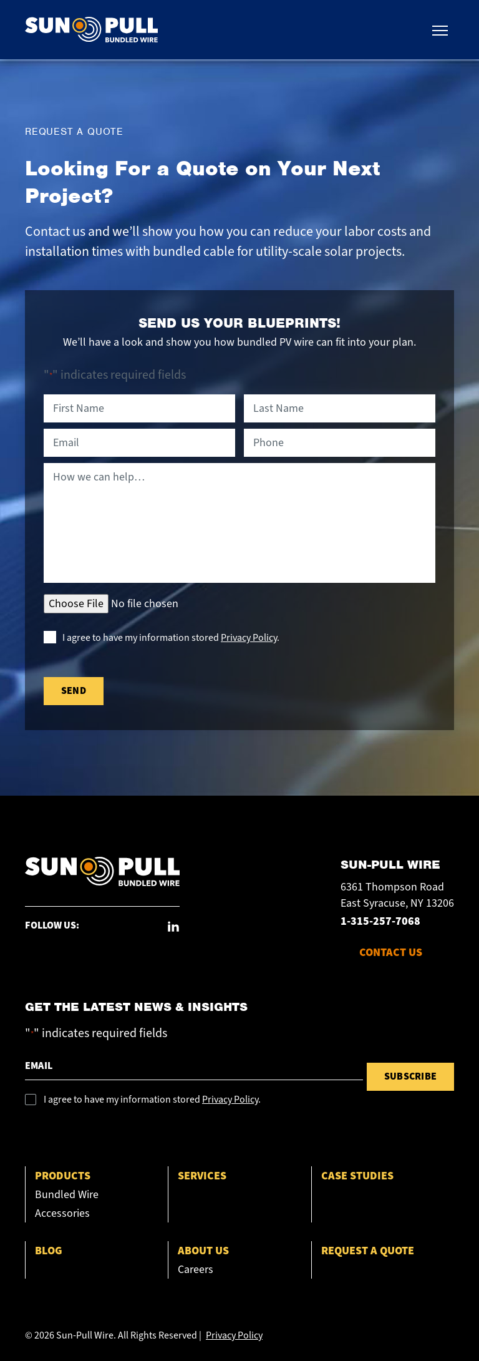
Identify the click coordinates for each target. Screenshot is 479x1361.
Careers (195, 1269)
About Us (203, 1251)
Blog (48, 1251)
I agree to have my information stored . (170, 638)
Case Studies (357, 1176)
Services (202, 1176)
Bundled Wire (67, 1194)
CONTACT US (390, 952)
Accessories (62, 1213)
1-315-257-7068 (380, 921)
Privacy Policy (249, 638)
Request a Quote (367, 1251)
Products (62, 1176)
